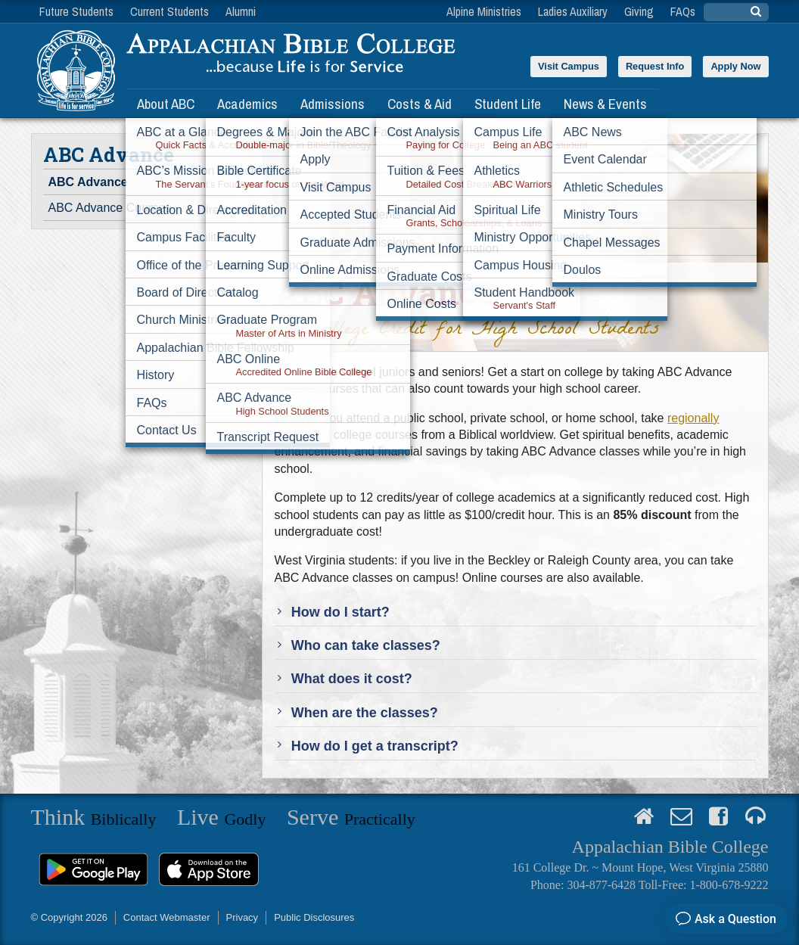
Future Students (76, 11)
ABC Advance (88, 182)
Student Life (507, 103)
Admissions (332, 103)
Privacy (242, 917)
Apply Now (735, 66)
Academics (247, 103)
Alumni (240, 11)
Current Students (169, 11)
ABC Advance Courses (110, 207)
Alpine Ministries (483, 11)
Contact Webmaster (166, 917)
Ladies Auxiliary (573, 11)
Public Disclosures (314, 917)
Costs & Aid (419, 103)
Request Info (655, 66)
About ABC (165, 103)
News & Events (605, 103)
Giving (639, 11)
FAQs (682, 11)
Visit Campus (568, 66)
